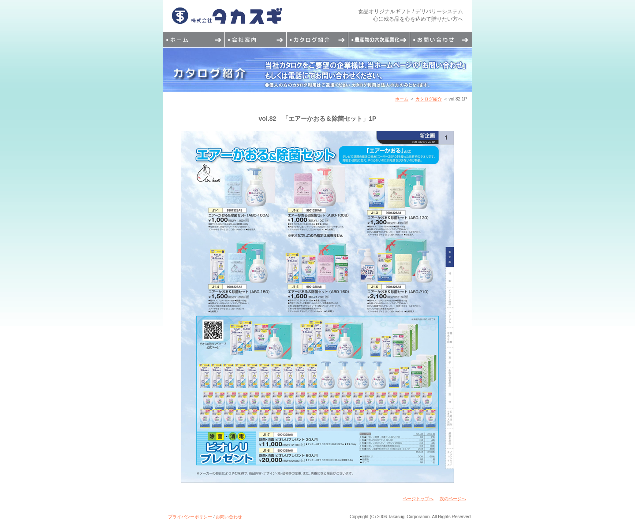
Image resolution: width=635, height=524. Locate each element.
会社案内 (256, 39)
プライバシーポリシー (190, 516)
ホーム (401, 99)
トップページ (194, 39)
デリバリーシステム (379, 39)
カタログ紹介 (317, 39)
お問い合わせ (441, 39)
